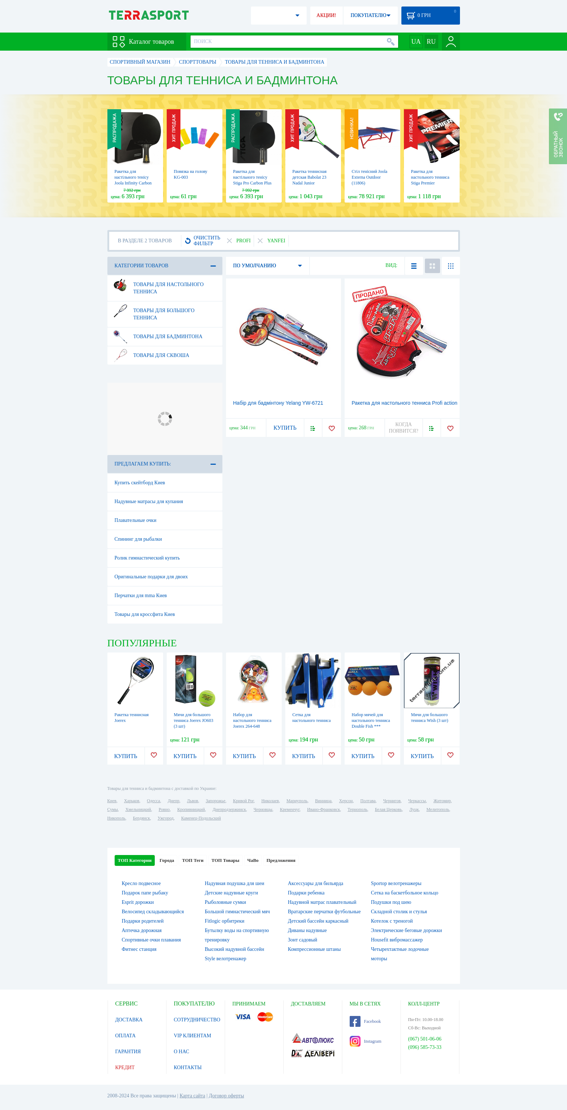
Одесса (153, 800)
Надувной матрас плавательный (322, 902)
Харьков (131, 800)
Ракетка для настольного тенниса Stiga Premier (430, 177)
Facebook (365, 1021)
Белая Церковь (388, 809)
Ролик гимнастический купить (147, 558)
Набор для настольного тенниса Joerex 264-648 (252, 720)
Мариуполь (296, 800)
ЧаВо (253, 860)
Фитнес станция (139, 949)
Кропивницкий (191, 809)
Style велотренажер (225, 958)
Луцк (414, 809)
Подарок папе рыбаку (145, 893)
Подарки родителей (143, 921)
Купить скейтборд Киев (140, 482)
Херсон (346, 800)
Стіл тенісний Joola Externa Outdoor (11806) (370, 177)
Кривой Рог (243, 800)
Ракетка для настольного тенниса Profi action (404, 403)
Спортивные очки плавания (151, 940)
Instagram (365, 1041)
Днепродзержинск (229, 809)
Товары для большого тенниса (153, 311)
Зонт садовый (302, 940)
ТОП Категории (135, 860)
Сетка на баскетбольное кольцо (404, 893)
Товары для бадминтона (157, 336)
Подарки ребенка (306, 893)
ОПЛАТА (125, 1035)
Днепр (173, 800)
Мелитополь (437, 809)
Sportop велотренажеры (396, 883)
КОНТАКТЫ (188, 1067)
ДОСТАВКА (129, 1019)
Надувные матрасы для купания (149, 501)
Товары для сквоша (150, 355)
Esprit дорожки (138, 902)
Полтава (368, 800)
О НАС (181, 1051)
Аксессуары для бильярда (315, 883)
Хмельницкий (138, 809)
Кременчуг (289, 809)
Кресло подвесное (141, 883)
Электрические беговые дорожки (406, 930)
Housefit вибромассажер (397, 940)
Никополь (116, 818)
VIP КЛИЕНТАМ (193, 1035)
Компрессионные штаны (314, 949)
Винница (323, 800)
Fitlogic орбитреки (224, 921)
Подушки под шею (391, 902)
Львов (192, 800)
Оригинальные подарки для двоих (151, 576)
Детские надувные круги (231, 893)
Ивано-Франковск (323, 809)
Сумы (112, 809)
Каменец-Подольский (201, 818)
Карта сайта (192, 1095)
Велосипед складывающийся (153, 911)
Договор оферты (226, 1095)
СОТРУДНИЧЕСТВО (197, 1019)
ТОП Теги (192, 860)
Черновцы (262, 809)
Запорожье (215, 800)
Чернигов (392, 800)
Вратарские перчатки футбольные (324, 911)
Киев (111, 800)
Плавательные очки (136, 520)
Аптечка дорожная (142, 930)
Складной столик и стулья (399, 911)
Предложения (281, 860)
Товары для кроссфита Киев (145, 614)
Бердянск (141, 818)
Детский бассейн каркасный (318, 921)
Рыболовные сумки (225, 902)
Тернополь (357, 809)
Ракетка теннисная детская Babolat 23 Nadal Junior (310, 177)
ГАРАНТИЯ (128, 1051)
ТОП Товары (225, 860)
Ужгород (166, 818)
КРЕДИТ (125, 1067)
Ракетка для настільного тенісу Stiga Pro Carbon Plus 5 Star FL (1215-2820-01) (252, 183)
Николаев (270, 800)
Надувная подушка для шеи (234, 883)
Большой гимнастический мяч (237, 911)
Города (166, 860)
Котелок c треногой (392, 921)
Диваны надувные (307, 930)
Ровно (164, 809)
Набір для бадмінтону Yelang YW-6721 (278, 403)
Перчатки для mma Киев (141, 595)
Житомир (442, 800)
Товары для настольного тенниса (158, 285)
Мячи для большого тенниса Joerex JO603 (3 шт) (193, 720)
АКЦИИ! (326, 15)
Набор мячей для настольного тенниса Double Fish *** (371, 720)
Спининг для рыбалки (138, 539)
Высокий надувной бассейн (234, 949)
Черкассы (417, 800)
